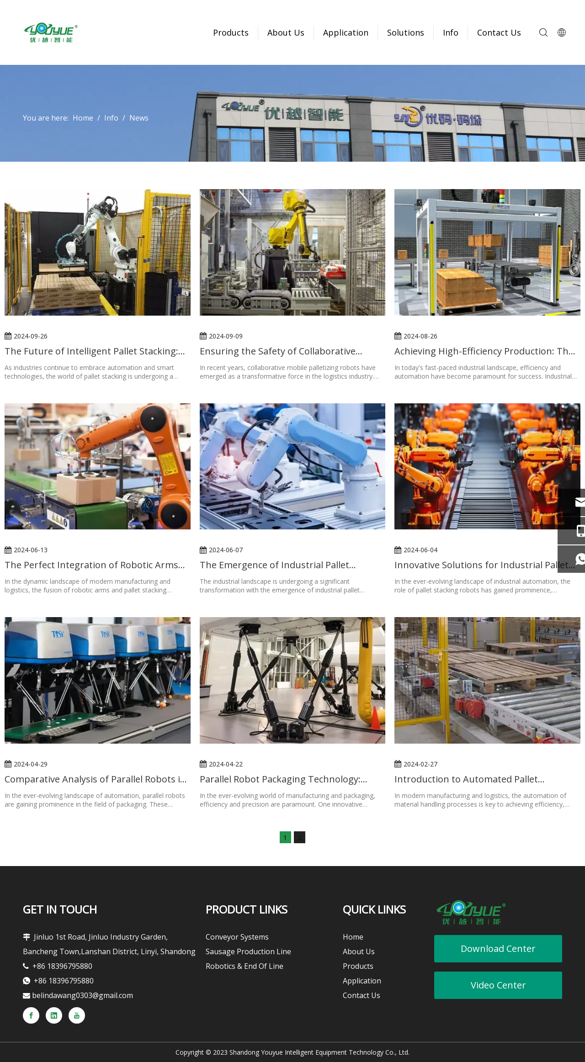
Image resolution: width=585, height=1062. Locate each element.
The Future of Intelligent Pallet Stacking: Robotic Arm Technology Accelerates (91, 351)
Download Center (498, 948)
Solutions (405, 32)
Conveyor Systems (237, 937)
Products (231, 32)
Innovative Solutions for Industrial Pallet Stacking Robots (481, 565)
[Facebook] (31, 1015)
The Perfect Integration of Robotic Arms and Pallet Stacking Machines (91, 565)
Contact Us (499, 32)
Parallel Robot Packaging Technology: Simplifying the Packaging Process (280, 779)
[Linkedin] (54, 1015)
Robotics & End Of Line (244, 966)
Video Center (498, 985)
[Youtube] (77, 1015)
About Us (285, 32)
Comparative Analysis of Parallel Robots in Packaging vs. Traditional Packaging (95, 779)
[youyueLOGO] (470, 912)
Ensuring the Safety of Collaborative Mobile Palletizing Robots (278, 351)
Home (353, 937)
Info (450, 32)
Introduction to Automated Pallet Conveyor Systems (466, 779)
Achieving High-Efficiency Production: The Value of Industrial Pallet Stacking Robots (484, 351)
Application (345, 32)
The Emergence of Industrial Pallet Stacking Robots (274, 565)
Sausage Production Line (248, 951)
